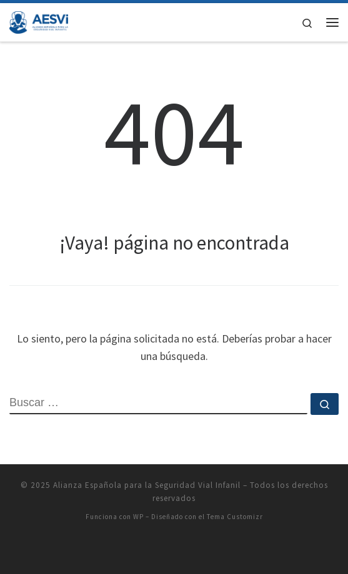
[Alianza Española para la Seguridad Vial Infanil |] (38, 20)
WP (138, 516)
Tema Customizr (235, 516)
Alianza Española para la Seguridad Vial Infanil (147, 485)
